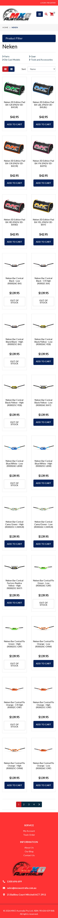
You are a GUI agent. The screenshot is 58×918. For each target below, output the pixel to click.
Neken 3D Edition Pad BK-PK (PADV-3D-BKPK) (43, 163)
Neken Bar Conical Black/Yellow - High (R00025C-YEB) (14, 402)
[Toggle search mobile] (45, 14)
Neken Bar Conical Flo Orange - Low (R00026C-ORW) (43, 644)
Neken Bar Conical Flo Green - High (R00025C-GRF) (14, 644)
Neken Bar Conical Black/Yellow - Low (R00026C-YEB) (43, 342)
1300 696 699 (14, 881)
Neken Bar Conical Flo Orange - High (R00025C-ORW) (14, 766)
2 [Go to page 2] (23, 804)
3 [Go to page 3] (29, 804)
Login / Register (48, 3)
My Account (29, 831)
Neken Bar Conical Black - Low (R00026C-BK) (14, 281)
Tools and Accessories (41, 59)
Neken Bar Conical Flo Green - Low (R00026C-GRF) (43, 583)
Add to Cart (14, 124)
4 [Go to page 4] (34, 804)
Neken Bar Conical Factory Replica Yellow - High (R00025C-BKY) (14, 584)
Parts (5, 56)
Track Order (29, 834)
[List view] (11, 69)
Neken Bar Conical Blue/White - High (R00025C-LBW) (43, 463)
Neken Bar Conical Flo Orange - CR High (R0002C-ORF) (14, 705)
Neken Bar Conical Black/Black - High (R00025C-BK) (14, 342)
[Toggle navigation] (39, 14)
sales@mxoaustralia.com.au (21, 888)
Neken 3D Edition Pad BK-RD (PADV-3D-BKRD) (14, 222)
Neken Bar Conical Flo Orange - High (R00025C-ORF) (43, 705)
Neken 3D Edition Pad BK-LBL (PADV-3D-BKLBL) (43, 105)
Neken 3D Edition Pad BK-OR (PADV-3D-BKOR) (14, 163)
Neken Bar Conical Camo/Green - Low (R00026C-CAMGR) (43, 524)
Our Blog (29, 851)
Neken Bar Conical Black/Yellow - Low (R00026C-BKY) (43, 402)
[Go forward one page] (39, 804)
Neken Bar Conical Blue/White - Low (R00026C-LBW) (14, 463)
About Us (29, 847)
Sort (24, 69)
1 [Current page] (18, 804)
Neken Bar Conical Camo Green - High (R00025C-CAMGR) (14, 524)
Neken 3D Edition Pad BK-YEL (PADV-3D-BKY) (43, 222)
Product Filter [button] (14, 38)
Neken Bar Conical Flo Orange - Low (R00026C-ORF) (43, 766)
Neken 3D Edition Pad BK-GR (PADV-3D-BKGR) (14, 105)
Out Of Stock (14, 301)
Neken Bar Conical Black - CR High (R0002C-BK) (43, 281)
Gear (32, 56)
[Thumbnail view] (5, 69)
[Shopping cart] (52, 14)
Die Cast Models (11, 59)
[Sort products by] (42, 69)
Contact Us (29, 855)
